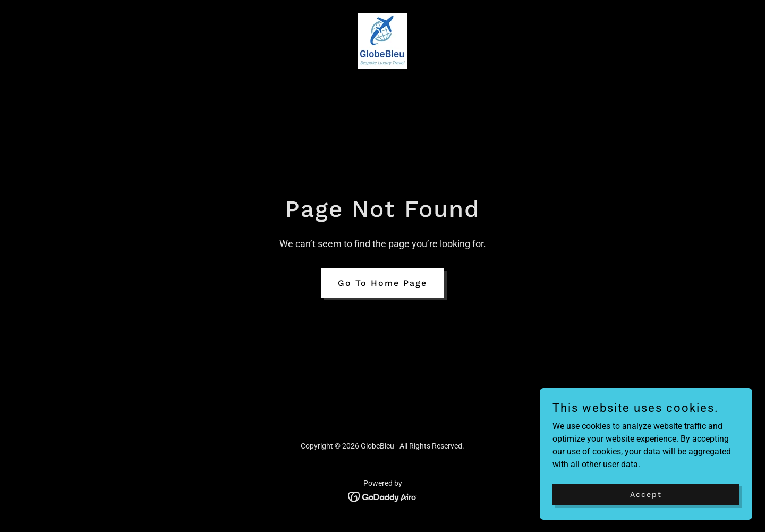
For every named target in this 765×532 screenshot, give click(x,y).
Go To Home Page (382, 283)
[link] (382, 40)
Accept (646, 493)
